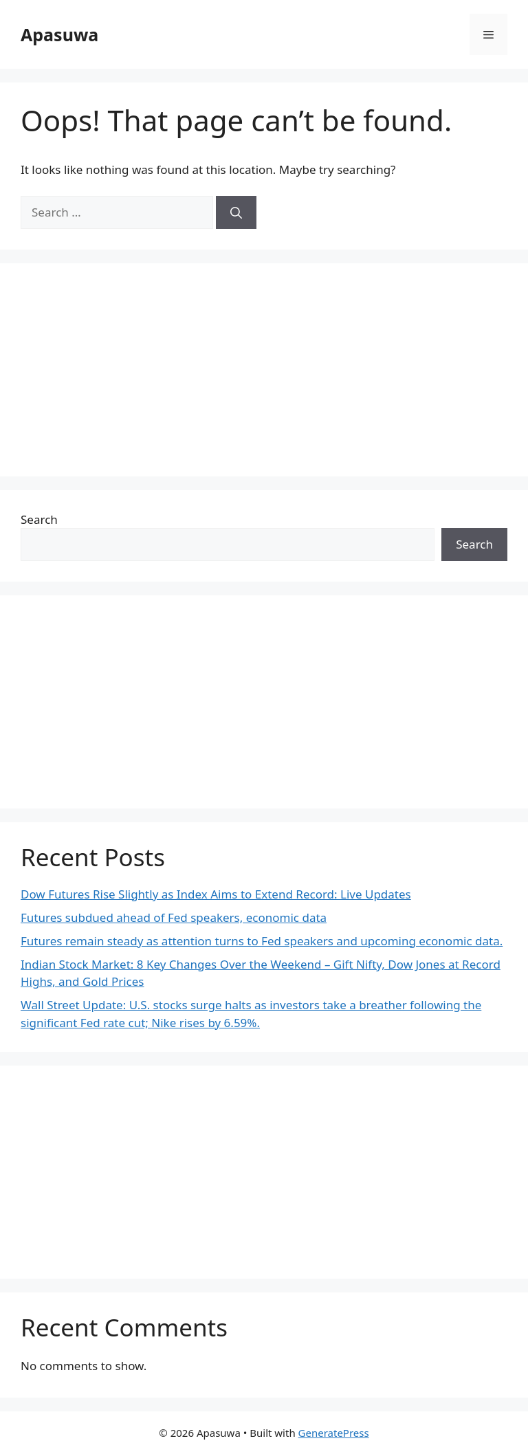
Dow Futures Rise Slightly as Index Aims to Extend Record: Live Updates (216, 894)
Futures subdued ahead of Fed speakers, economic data (174, 917)
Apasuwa (59, 34)
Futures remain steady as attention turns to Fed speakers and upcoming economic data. (262, 941)
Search (39, 519)
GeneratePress (333, 1433)
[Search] (236, 212)
